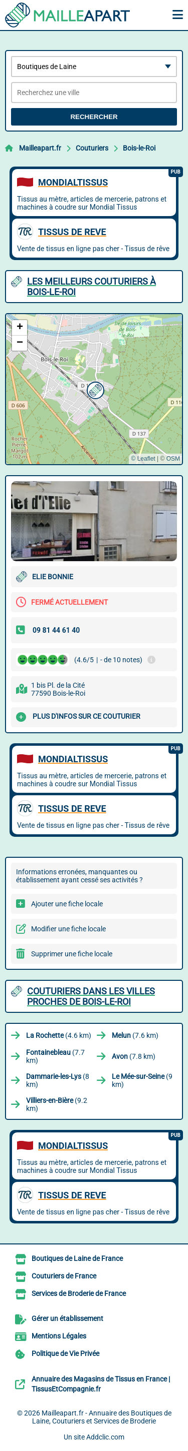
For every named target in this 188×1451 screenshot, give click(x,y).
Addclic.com (105, 1437)
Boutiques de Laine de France (77, 1258)
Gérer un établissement (67, 1318)
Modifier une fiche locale (68, 929)
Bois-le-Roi (139, 148)
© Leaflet (143, 458)
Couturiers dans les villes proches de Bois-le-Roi (91, 996)
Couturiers (92, 148)
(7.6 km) (135, 1035)
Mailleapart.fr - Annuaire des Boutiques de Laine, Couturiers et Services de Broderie (101, 1417)
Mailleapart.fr (40, 148)
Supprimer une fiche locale (71, 954)
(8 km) (57, 1080)
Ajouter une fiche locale (67, 904)
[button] (94, 389)
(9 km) (142, 1080)
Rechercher (93, 117)
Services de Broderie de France (79, 1293)
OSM (173, 458)
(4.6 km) (58, 1035)
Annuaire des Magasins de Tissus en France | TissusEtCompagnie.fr (101, 1384)
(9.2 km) (56, 1104)
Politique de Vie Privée (65, 1353)
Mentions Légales (59, 1336)
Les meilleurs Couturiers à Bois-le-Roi (91, 286)
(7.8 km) (133, 1056)
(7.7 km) (55, 1056)
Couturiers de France (64, 1276)
